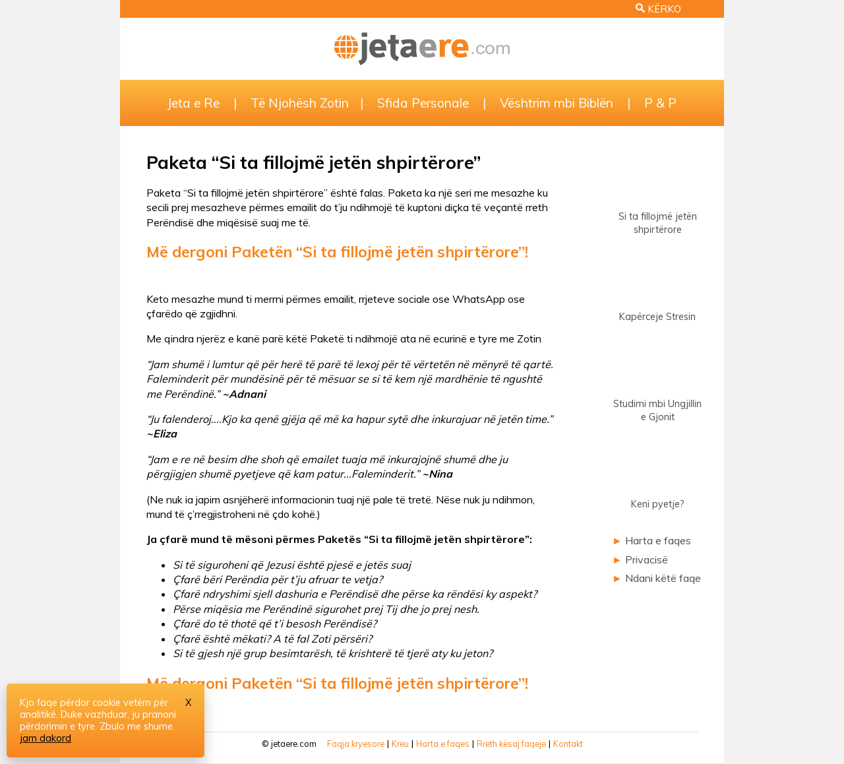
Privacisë (646, 559)
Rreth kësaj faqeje (511, 743)
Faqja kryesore (355, 743)
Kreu (400, 743)
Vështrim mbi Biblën (556, 103)
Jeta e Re (193, 103)
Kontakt (568, 743)
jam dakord (45, 738)
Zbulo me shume (136, 726)
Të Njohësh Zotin (300, 103)
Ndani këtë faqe (663, 578)
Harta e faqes (658, 540)
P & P (660, 103)
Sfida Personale (423, 103)
